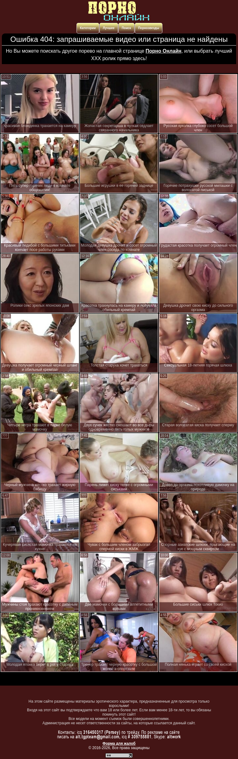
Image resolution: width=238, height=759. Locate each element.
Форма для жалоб (119, 743)
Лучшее (109, 28)
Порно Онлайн (164, 51)
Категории (88, 28)
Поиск (126, 28)
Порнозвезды (148, 28)
